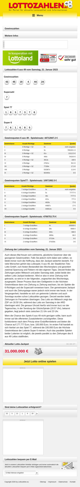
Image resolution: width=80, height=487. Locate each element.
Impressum (52, 482)
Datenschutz (63, 482)
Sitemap (43, 482)
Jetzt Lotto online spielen (40, 361)
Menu (37, 15)
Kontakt (72, 482)
